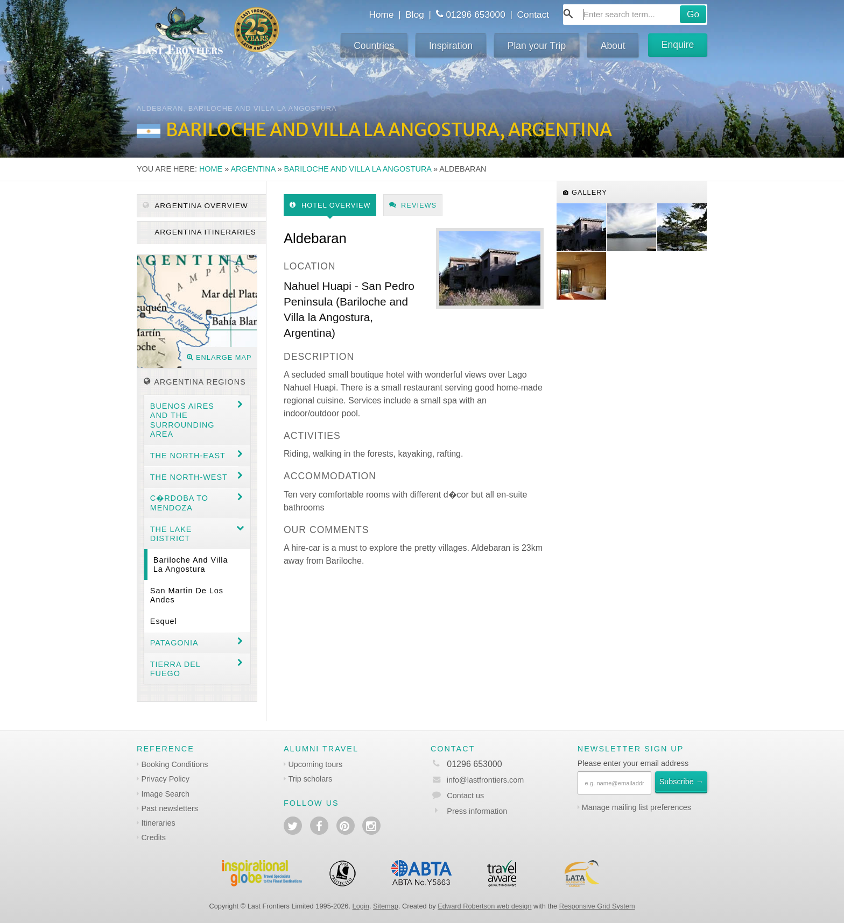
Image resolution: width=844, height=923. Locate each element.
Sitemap (385, 906)
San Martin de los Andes (186, 595)
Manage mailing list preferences (636, 807)
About (613, 45)
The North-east (188, 455)
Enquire (678, 44)
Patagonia (174, 642)
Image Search (165, 794)
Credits (153, 837)
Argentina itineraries (204, 232)
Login (361, 906)
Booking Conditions (174, 764)
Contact (533, 14)
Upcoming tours (315, 764)
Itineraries (158, 823)
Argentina (252, 169)
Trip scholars (310, 779)
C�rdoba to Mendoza (179, 503)
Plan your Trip (537, 45)
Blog (414, 14)
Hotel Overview (330, 205)
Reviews (413, 205)
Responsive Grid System (597, 906)
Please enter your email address (633, 763)
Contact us (465, 795)
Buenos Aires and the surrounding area (182, 420)
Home (381, 14)
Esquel (163, 621)
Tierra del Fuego (175, 669)
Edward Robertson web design (484, 906)
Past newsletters (169, 808)
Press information (477, 811)
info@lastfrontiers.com (477, 780)
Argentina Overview (195, 206)
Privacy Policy (165, 779)
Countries (374, 45)
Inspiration (451, 45)
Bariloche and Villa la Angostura (358, 169)
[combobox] (635, 14)
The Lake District (171, 534)
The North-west (189, 477)
